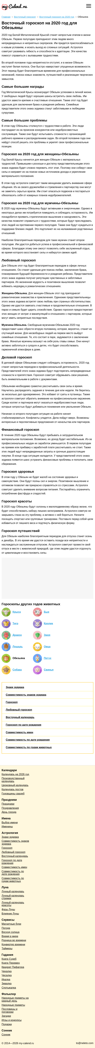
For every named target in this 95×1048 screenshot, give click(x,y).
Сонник (6, 1034)
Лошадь (18, 646)
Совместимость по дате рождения (28, 739)
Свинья (49, 669)
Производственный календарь (13, 780)
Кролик (48, 623)
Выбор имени (10, 822)
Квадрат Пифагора (13, 967)
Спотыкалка (9, 987)
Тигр (15, 623)
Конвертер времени (13, 944)
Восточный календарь (20, 717)
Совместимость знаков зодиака (26, 694)
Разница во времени (14, 940)
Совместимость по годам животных (29, 747)
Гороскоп (12, 702)
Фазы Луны (8, 909)
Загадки (6, 1016)
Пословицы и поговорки (9, 1010)
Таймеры (7, 948)
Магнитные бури (11, 924)
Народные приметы (13, 1005)
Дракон (17, 635)
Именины (7, 826)
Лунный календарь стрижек (13, 897)
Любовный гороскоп (19, 709)
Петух (47, 658)
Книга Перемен (11, 963)
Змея (47, 635)
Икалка (6, 979)
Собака (17, 669)
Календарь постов (12, 789)
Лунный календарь (13, 891)
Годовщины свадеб (13, 793)
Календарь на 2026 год (15, 774)
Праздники (8, 804)
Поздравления (10, 808)
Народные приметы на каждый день (15, 999)
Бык (46, 612)
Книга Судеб (9, 959)
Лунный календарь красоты (13, 904)
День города (9, 812)
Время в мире (10, 936)
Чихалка (7, 971)
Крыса (17, 612)
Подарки (7, 1024)
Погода (6, 928)
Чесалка (7, 975)
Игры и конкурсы (12, 1020)
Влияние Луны (10, 913)
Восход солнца (10, 932)
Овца (47, 646)
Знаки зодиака (15, 687)
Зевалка (6, 983)
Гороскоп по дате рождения (23, 724)
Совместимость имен (19, 732)
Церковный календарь (15, 785)
